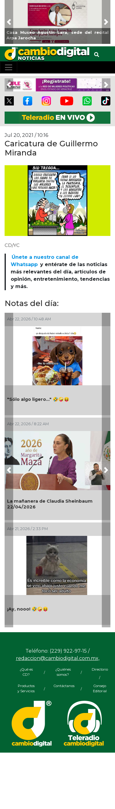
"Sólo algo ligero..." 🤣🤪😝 (38, 399)
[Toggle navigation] (8, 67)
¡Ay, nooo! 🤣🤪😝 (27, 609)
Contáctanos (63, 686)
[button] (9, 22)
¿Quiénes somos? (63, 672)
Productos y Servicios (26, 688)
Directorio (100, 669)
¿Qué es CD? (26, 672)
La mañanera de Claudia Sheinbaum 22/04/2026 (50, 504)
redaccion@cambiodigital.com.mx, (57, 658)
